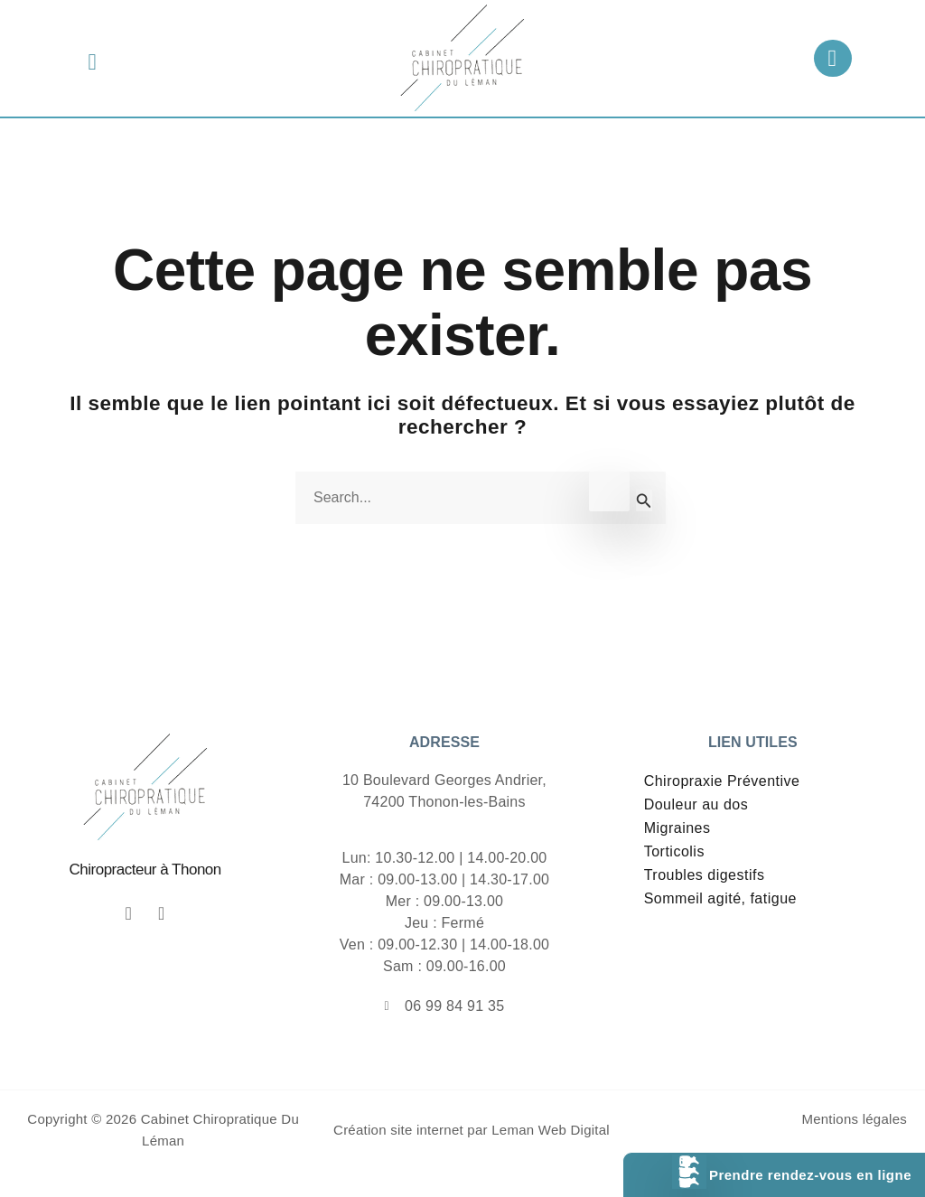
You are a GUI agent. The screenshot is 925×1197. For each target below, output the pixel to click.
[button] (92, 61)
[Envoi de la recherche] (644, 500)
